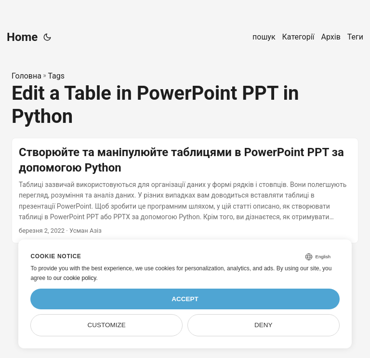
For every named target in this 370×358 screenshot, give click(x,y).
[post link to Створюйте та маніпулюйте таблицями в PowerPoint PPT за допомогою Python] (185, 190)
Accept (185, 299)
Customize (107, 325)
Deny (263, 325)
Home (22, 37)
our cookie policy (74, 278)
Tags (56, 75)
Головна (26, 75)
